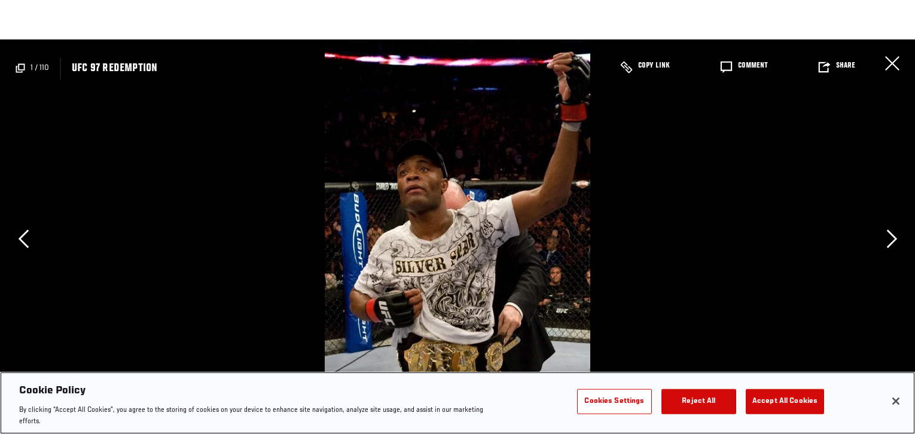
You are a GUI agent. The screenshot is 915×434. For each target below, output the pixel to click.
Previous (23, 238)
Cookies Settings (614, 401)
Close (892, 63)
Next (891, 238)
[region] (457, 403)
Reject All (698, 401)
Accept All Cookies (785, 401)
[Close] (896, 401)
